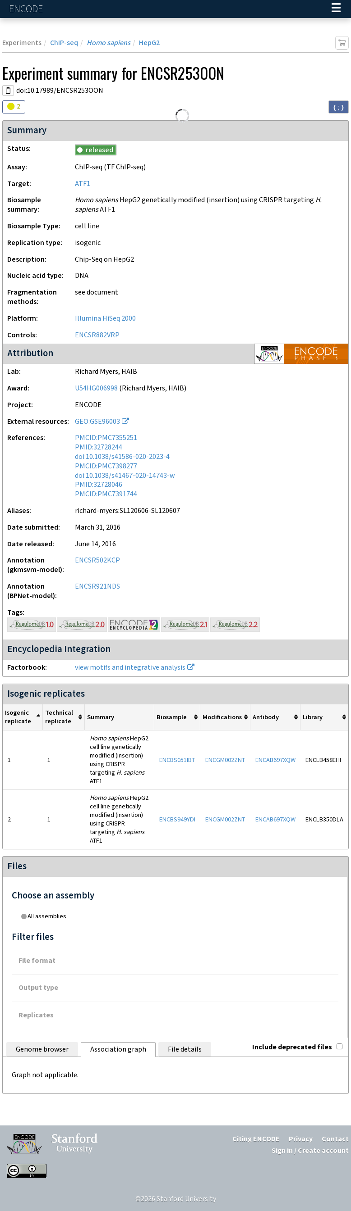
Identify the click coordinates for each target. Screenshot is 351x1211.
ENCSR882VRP (97, 335)
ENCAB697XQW (275, 760)
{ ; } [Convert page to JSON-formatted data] (338, 107)
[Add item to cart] (342, 43)
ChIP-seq (64, 43)
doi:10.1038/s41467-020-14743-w (125, 476)
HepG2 (149, 43)
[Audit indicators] (13, 106)
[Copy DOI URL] (8, 90)
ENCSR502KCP (97, 560)
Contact (335, 1139)
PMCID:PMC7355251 (106, 438)
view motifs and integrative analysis (130, 667)
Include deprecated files (297, 1047)
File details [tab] (185, 1049)
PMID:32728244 (98, 447)
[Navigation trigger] (336, 9)
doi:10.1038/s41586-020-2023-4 (122, 457)
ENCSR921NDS (97, 586)
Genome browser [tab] (42, 1049)
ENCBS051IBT (177, 760)
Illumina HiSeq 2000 (105, 318)
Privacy (301, 1139)
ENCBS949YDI (177, 819)
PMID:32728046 (98, 485)
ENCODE (27, 9)
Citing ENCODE (256, 1139)
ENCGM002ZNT (225, 760)
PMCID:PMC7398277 (106, 466)
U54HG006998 (96, 388)
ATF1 (82, 184)
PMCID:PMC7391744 (106, 494)
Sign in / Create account (310, 1151)
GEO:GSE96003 (97, 421)
